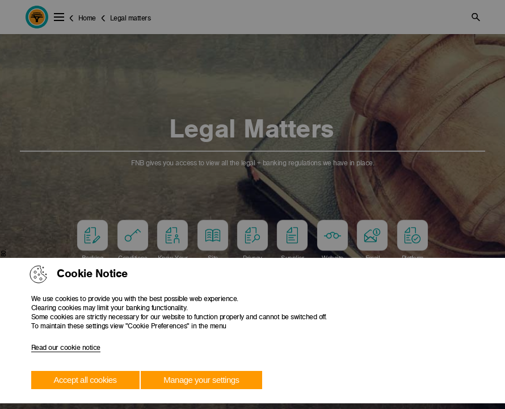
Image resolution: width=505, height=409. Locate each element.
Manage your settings (201, 380)
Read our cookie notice (65, 348)
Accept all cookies (85, 380)
